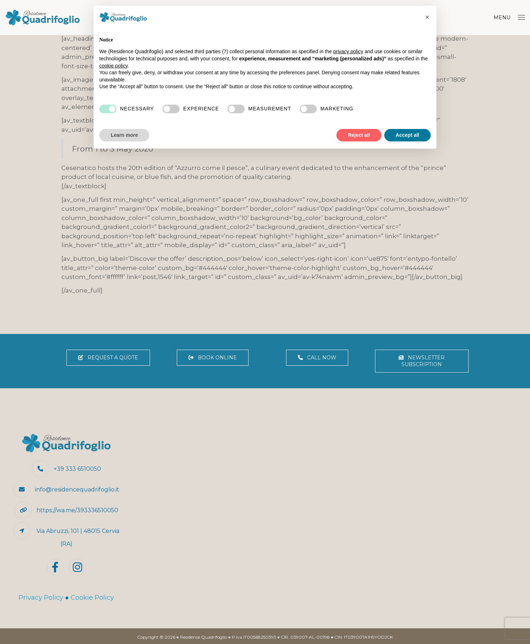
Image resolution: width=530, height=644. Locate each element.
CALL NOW (317, 357)
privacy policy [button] (348, 51)
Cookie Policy (92, 597)
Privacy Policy (41, 597)
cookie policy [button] (113, 66)
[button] (427, 17)
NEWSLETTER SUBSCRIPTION (422, 361)
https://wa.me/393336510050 (77, 510)
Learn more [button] (124, 135)
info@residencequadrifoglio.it (77, 489)
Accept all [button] (407, 135)
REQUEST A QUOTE (108, 357)
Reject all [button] (359, 135)
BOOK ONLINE (213, 357)
